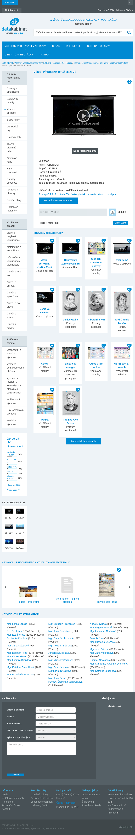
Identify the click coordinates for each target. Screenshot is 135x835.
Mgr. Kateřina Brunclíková (21, 667)
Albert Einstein (96, 319)
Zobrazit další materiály (83, 441)
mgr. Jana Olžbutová (18, 645)
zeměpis (111, 194)
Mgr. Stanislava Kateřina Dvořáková (109, 663)
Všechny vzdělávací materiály (28, 63)
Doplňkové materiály (12, 209)
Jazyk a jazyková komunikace (13, 236)
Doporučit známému (85, 150)
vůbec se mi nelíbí (10, 477)
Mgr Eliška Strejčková (60, 671)
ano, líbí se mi (11, 460)
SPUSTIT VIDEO (49, 212)
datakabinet (114, 706)
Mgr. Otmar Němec (17, 656)
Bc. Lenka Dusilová (17, 638)
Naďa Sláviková (98, 624)
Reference (7, 801)
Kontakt (6, 809)
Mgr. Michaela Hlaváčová (62, 624)
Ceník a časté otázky (42, 798)
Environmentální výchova (15, 412)
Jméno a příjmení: (16, 710)
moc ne (10, 471)
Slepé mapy (13, 119)
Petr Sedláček (14, 631)
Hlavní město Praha (106, 601)
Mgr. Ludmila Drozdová (19, 660)
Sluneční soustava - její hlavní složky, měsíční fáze (105, 63)
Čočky (44, 363)
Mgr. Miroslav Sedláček (61, 660)
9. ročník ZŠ (58, 63)
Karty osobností (12, 170)
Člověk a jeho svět (14, 273)
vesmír (92, 194)
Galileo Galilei (70, 319)
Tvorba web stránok (11, 828)
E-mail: (10, 716)
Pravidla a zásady (91, 805)
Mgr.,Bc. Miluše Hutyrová (20, 674)
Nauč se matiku (116, 805)
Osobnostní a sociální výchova (14, 354)
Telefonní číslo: (14, 723)
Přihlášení (9, 2)
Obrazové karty (12, 160)
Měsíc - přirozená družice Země (44, 264)
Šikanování (88, 801)
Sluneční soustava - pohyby (96, 262)
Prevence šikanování (119, 794)
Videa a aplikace (11, 111)
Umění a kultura (11, 326)
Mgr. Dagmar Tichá (17, 652)
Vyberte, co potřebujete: (18, 737)
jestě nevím (11, 467)
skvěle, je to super (11, 453)
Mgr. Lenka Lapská (17, 624)
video (101, 194)
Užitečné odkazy (39, 794)
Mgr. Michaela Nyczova (102, 642)
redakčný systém (30, 828)
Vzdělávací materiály (13, 798)
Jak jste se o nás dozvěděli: (20, 730)
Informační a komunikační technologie (13, 261)
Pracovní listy (14, 137)
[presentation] (33, 763)
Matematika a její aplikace (14, 249)
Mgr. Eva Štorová (16, 634)
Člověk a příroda (11, 284)
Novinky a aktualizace (13, 90)
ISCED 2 (47, 63)
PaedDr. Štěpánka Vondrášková (65, 681)
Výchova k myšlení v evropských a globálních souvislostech (14, 385)
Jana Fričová (97, 638)
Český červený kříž (66, 794)
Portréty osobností (12, 181)
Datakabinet (7, 63)
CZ (130, 2)
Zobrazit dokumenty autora (58, 200)
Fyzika (69, 63)
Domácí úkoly (14, 200)
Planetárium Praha (66, 807)
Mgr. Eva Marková (58, 667)
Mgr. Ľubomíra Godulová (103, 631)
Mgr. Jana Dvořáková (60, 631)
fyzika (74, 194)
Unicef (59, 798)
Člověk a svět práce (14, 305)
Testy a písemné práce (11, 148)
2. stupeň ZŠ (46, 194)
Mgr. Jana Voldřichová (102, 652)
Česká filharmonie (66, 802)
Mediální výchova (11, 422)
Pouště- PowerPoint (28, 601)
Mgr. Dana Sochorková (61, 638)
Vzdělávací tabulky (13, 100)
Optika (45, 419)
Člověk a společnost (12, 294)
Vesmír (77, 63)
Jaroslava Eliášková (59, 652)
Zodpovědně (114, 809)
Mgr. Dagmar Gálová (101, 627)
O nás (5, 794)
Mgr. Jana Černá (57, 678)
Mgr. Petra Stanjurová (60, 645)
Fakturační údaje (11, 805)
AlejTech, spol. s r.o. (55, 828)
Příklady (112, 812)
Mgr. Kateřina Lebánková (103, 671)
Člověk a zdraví (11, 315)
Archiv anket (12, 490)
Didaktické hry (12, 128)
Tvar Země (122, 260)
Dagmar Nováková (100, 660)
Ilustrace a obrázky (12, 191)
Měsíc (83, 194)
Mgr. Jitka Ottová (99, 649)
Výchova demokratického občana (15, 368)
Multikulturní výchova (13, 401)
